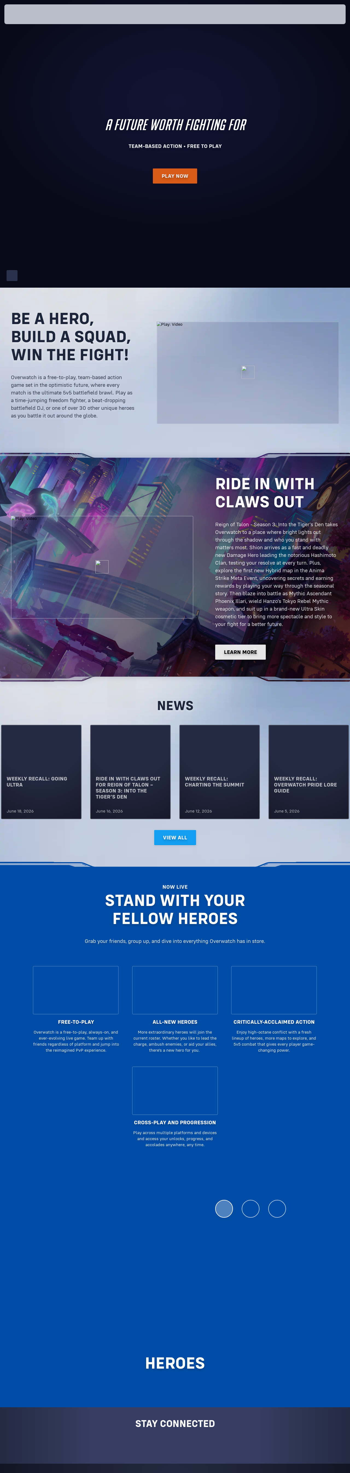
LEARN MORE (240, 652)
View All (175, 838)
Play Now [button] (175, 178)
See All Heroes (245, 1245)
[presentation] (21, 14)
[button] (328, 14)
